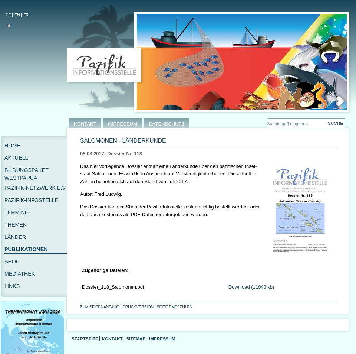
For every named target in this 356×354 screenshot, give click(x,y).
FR (26, 15)
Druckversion (138, 307)
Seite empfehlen (174, 307)
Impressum (162, 338)
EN (17, 15)
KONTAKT (85, 124)
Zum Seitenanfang (99, 307)
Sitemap (135, 338)
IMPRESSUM (122, 124)
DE (8, 15)
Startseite (85, 338)
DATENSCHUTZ (166, 124)
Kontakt (112, 338)
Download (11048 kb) (251, 287)
